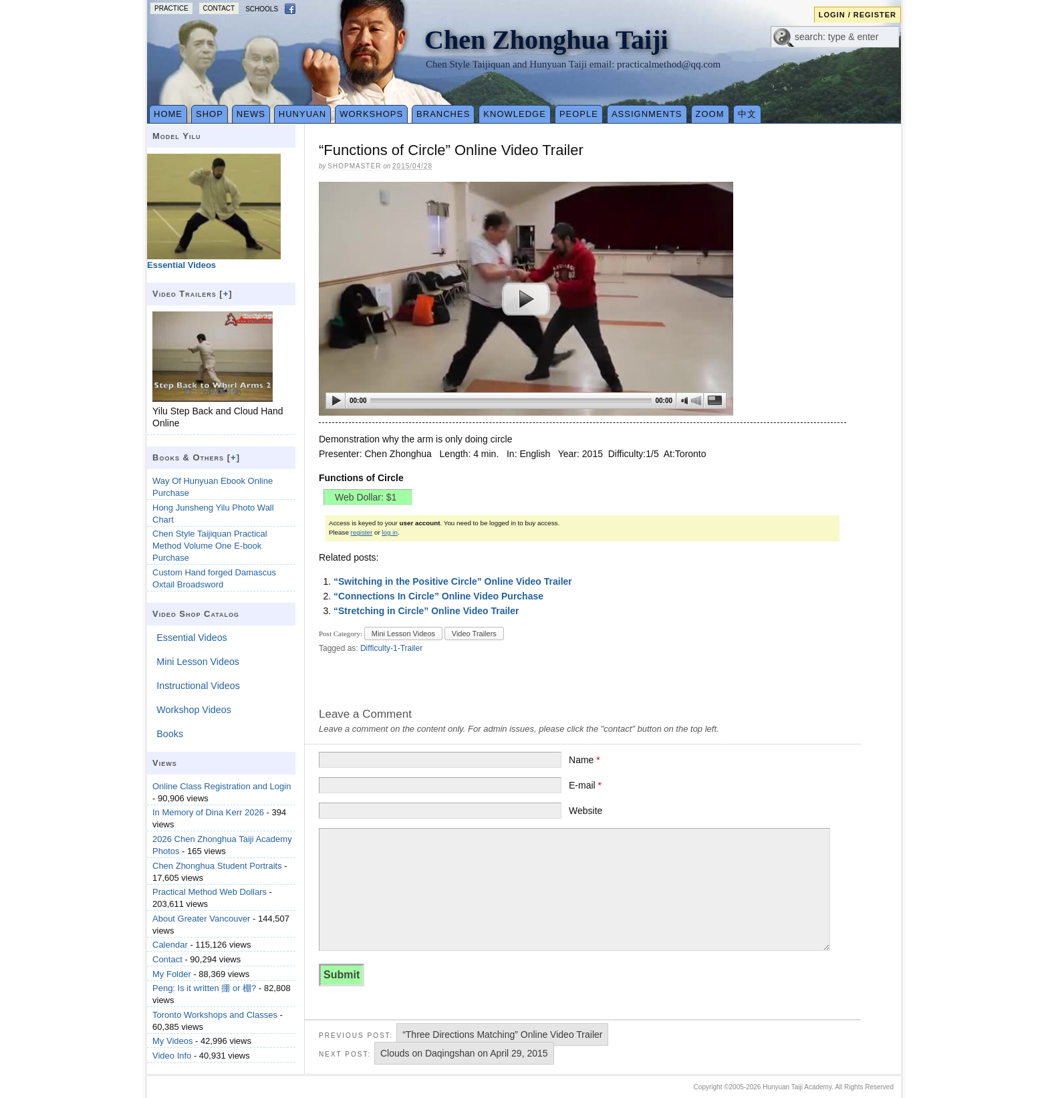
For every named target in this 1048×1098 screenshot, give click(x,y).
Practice (171, 8)
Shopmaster (354, 166)
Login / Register (857, 15)
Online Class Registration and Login (221, 786)
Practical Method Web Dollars (209, 892)
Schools (261, 9)
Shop (209, 114)
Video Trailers (474, 634)
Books (169, 733)
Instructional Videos (198, 685)
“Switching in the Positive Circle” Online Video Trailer (453, 581)
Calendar (170, 945)
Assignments (647, 114)
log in (389, 532)
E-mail (585, 785)
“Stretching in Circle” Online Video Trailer (426, 610)
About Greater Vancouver (201, 919)
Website (585, 810)
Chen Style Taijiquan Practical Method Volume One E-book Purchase (209, 546)
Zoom (710, 114)
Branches (443, 114)
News (251, 114)
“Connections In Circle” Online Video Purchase (438, 596)
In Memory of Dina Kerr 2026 (208, 812)
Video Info (171, 1056)
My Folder (171, 974)
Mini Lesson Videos (403, 634)
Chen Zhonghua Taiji (546, 40)
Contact (219, 8)
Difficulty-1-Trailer (391, 648)
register (362, 532)
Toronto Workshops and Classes (214, 1015)
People (578, 114)
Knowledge (514, 114)
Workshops (371, 114)
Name (584, 759)
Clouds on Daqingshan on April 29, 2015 (464, 1053)
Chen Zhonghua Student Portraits (217, 866)
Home (168, 114)
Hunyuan (302, 114)
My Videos (172, 1041)
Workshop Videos (193, 709)
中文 (747, 114)
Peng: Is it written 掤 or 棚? (204, 988)
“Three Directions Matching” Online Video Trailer (502, 1034)
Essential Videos (191, 637)
